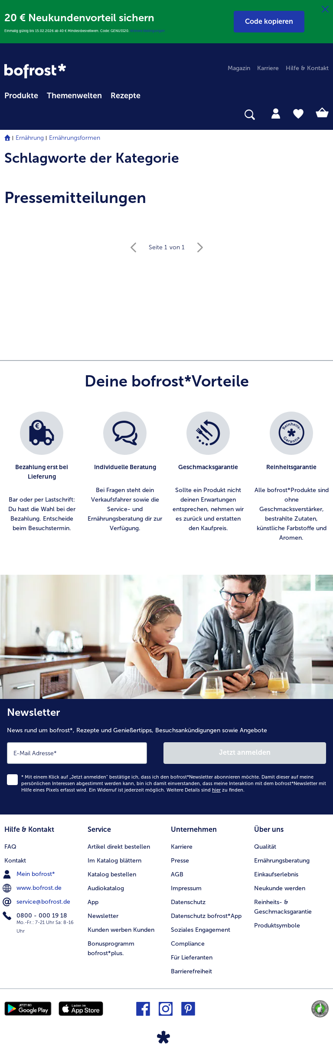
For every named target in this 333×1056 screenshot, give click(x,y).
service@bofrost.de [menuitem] (37, 902)
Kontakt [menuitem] (15, 860)
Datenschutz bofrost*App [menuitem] (206, 916)
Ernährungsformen (74, 138)
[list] (166, 477)
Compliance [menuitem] (188, 943)
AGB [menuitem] (177, 874)
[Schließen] (325, 9)
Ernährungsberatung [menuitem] (282, 860)
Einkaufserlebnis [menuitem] (276, 874)
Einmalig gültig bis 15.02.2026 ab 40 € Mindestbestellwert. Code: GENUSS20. (67, 31)
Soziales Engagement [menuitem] (200, 930)
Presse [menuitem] (180, 860)
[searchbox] (10, 115)
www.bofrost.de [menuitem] (33, 888)
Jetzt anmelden (245, 752)
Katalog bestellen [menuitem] (112, 874)
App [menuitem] (93, 902)
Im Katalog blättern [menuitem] (114, 860)
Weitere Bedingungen (147, 31)
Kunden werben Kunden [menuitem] (121, 930)
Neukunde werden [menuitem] (279, 888)
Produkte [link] (21, 96)
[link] (35, 71)
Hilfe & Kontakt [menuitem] (307, 68)
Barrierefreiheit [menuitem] (191, 971)
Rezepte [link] (125, 96)
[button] (269, 21)
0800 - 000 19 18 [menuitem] (35, 915)
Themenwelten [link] (74, 96)
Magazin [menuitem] (239, 68)
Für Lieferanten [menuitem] (191, 957)
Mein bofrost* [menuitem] (29, 874)
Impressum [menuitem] (186, 888)
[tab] (276, 113)
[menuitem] (21, 94)
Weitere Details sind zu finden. (205, 790)
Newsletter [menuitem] (103, 916)
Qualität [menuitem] (265, 846)
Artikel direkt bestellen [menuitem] (119, 846)
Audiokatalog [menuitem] (106, 888)
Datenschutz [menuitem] (188, 902)
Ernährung (30, 138)
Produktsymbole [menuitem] (277, 925)
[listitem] (41, 477)
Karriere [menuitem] (268, 68)
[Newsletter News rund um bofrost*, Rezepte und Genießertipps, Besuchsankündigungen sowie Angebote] (166, 757)
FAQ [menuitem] (10, 846)
